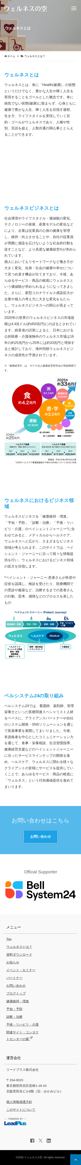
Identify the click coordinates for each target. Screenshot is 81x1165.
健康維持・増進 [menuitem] (17, 1001)
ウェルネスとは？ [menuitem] (19, 947)
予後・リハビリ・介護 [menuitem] (22, 1024)
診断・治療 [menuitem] (14, 1017)
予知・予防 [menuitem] (14, 1009)
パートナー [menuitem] (14, 978)
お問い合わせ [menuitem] (16, 985)
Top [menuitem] (8, 939)
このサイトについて (20, 1109)
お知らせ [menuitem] (12, 962)
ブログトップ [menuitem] (16, 993)
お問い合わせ (40, 836)
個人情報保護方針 (19, 1102)
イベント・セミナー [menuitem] (20, 970)
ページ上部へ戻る (75, 1159)
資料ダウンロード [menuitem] (19, 954)
